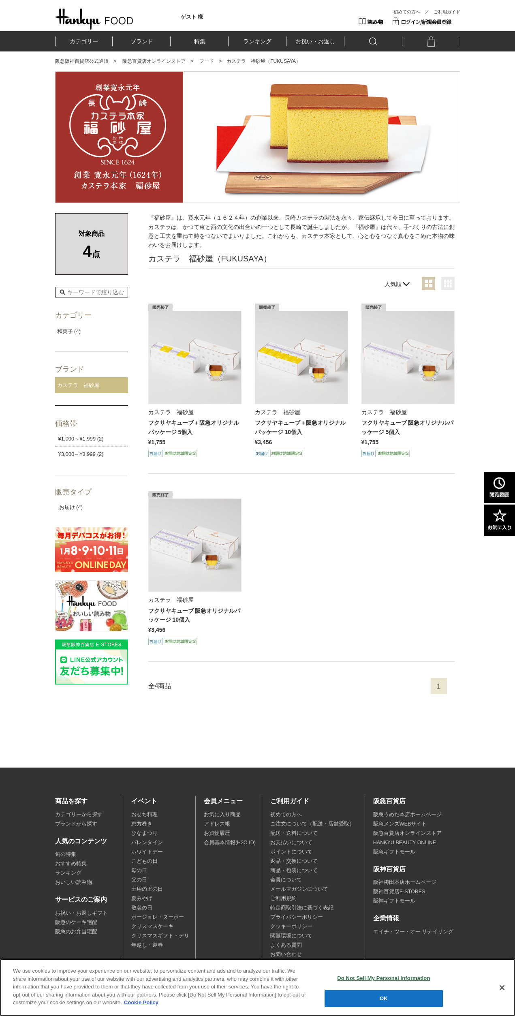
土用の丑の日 (147, 889)
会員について (286, 880)
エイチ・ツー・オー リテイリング (413, 932)
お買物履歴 (217, 833)
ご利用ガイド (447, 11)
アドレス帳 (217, 824)
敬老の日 (141, 908)
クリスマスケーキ (152, 926)
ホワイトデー (147, 852)
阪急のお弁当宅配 (76, 932)
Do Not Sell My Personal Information (383, 978)
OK (384, 999)
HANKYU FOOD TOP (94, 19)
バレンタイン (147, 842)
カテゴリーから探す (79, 814)
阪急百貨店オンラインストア (154, 61)
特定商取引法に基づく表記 (301, 908)
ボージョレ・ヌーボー (157, 917)
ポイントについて (291, 852)
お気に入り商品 (222, 814)
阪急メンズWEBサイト (400, 824)
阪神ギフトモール (394, 901)
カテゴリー (84, 41)
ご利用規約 (283, 898)
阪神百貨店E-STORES (399, 891)
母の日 (139, 870)
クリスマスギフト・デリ (160, 936)
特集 (199, 41)
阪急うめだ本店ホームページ (407, 814)
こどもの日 (144, 861)
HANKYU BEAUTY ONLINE (404, 842)
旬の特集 (65, 854)
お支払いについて (291, 842)
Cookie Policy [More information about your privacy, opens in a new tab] (141, 1003)
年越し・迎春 (147, 945)
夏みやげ (141, 898)
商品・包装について (294, 870)
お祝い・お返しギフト (81, 913)
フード (206, 61)
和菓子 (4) (69, 331)
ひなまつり (144, 833)
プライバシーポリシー (296, 917)
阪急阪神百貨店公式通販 (82, 61)
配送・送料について (294, 833)
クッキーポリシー (291, 926)
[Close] (502, 988)
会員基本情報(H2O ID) (230, 842)
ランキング (257, 41)
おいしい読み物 (73, 882)
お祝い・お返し (315, 41)
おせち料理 (144, 814)
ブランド (141, 41)
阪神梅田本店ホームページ (404, 882)
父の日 (139, 880)
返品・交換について (294, 861)
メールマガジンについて (299, 889)
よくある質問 (286, 945)
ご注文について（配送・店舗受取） (312, 824)
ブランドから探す (76, 824)
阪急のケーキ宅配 (76, 922)
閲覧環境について (291, 936)
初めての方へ (406, 11)
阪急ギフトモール (394, 852)
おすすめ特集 (71, 863)
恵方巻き (141, 824)
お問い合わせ (286, 954)
